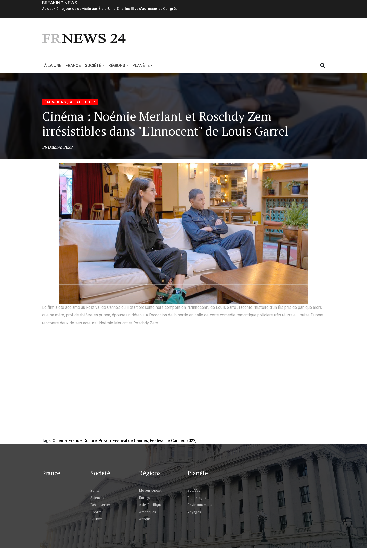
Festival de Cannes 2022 (172, 440)
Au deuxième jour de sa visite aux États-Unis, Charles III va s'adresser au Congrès (110, 9)
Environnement (199, 504)
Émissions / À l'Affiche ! (70, 102)
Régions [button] (116, 65)
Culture (90, 440)
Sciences (97, 497)
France (73, 65)
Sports (96, 511)
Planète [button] (141, 65)
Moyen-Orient (150, 490)
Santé (95, 490)
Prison (105, 440)
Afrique (145, 518)
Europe (145, 497)
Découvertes (100, 504)
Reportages (196, 497)
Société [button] (93, 65)
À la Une (52, 65)
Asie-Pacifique (150, 504)
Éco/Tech (194, 490)
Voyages (194, 511)
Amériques (147, 511)
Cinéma (60, 440)
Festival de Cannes (130, 440)
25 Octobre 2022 (57, 147)
